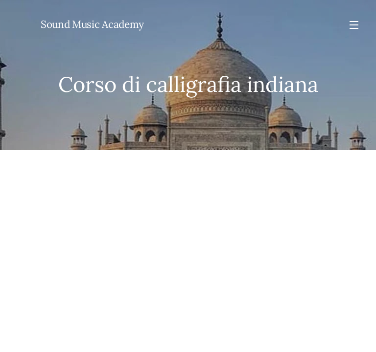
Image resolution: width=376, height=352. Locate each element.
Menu (354, 24)
